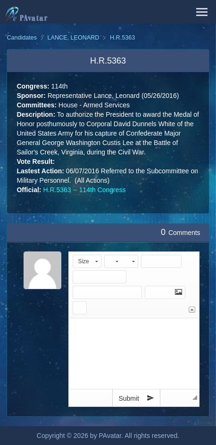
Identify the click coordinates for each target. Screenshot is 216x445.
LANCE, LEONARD (74, 37)
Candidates (22, 37)
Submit (136, 398)
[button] (87, 261)
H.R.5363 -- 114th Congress (84, 190)
